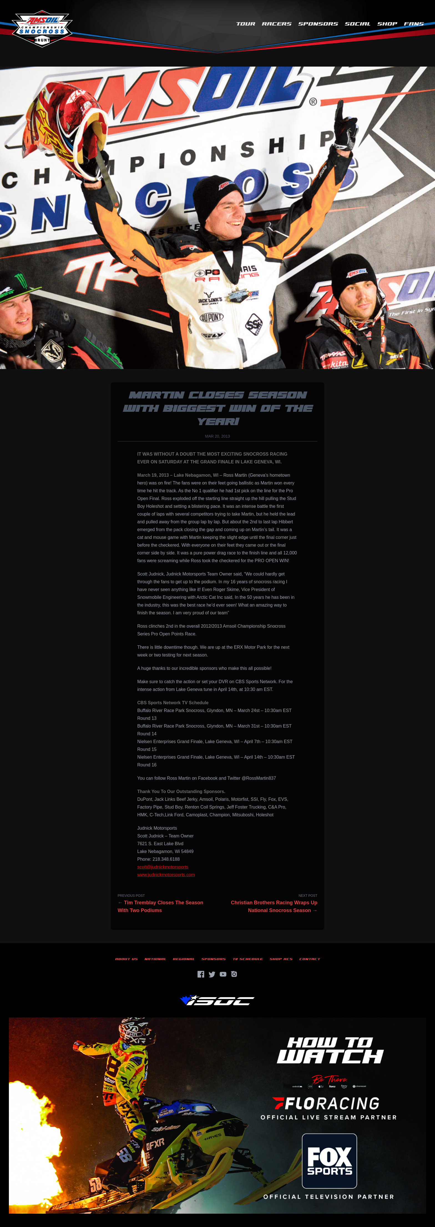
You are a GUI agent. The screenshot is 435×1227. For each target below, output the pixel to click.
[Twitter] (212, 974)
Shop (387, 24)
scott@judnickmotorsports (162, 867)
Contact (309, 959)
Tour (245, 24)
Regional (184, 959)
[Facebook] (201, 974)
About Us (126, 959)
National (155, 959)
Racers (277, 24)
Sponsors (318, 24)
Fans (414, 24)
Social (358, 24)
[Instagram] (234, 974)
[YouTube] (223, 974)
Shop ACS (281, 959)
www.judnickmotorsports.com (166, 874)
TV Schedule (247, 959)
